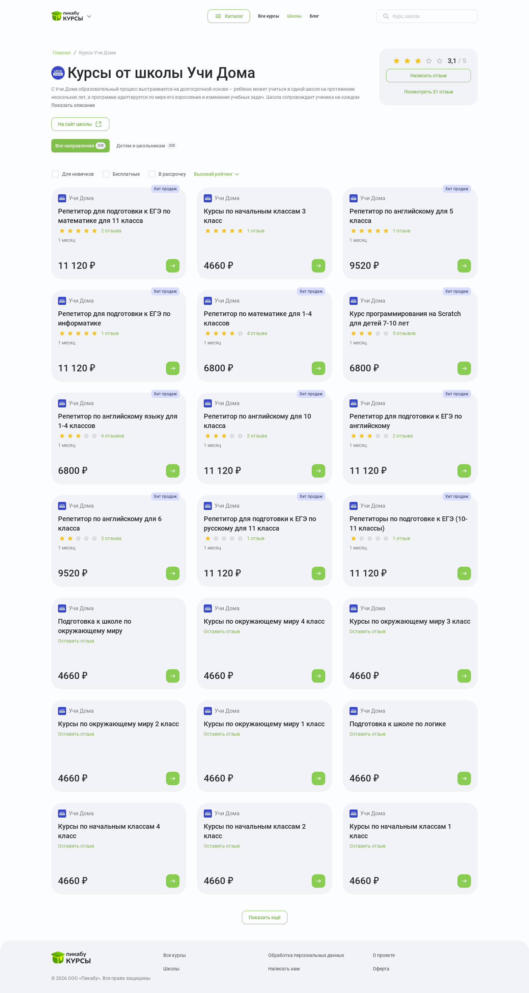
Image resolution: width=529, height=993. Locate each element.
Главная (62, 52)
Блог (314, 16)
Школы (294, 16)
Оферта (381, 968)
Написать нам (284, 968)
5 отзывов (404, 333)
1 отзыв (255, 230)
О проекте (384, 955)
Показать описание (73, 105)
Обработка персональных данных (306, 955)
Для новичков (78, 174)
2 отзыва (111, 230)
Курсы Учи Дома (97, 52)
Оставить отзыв (76, 641)
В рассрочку (172, 174)
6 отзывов (112, 435)
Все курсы (268, 16)
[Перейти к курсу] (172, 266)
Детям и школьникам (146, 145)
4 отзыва (257, 333)
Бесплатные (126, 174)
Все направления (80, 145)
